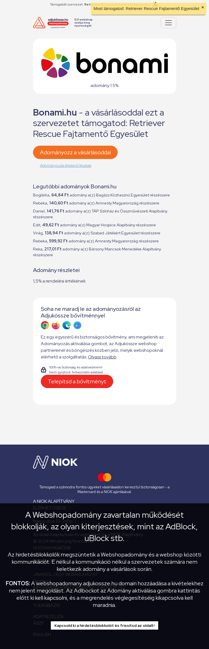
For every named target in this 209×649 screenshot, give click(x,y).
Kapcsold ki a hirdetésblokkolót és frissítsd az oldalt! (104, 625)
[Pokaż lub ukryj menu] (168, 22)
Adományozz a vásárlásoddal (75, 152)
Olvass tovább (102, 357)
